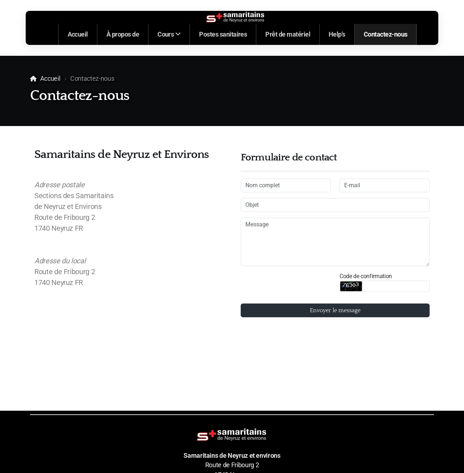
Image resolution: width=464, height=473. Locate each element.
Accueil (50, 78)
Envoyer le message (335, 310)
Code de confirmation (365, 276)
